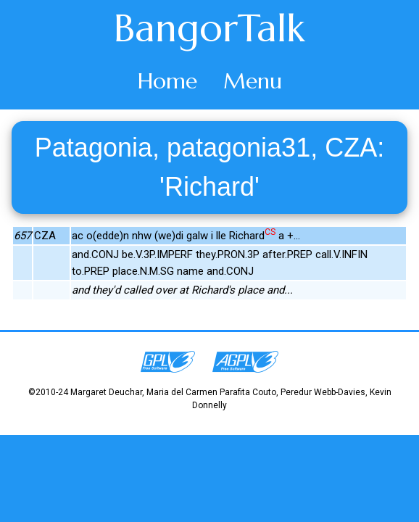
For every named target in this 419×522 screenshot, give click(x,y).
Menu (252, 80)
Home (167, 80)
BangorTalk (209, 28)
